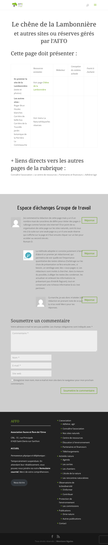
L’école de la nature (72, 473)
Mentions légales (64, 541)
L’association (65, 420)
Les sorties (68, 464)
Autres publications (72, 518)
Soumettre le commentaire (78, 390)
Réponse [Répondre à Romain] (89, 220)
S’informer (67, 489)
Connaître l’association (73, 428)
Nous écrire (19, 482)
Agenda (66, 459)
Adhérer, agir (69, 424)
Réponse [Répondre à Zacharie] (89, 253)
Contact (62, 523)
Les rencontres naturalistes (75, 478)
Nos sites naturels (71, 433)
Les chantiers (69, 468)
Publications (65, 510)
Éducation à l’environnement (76, 442)
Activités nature (66, 456)
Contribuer (68, 494)
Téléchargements (71, 451)
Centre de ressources (73, 437)
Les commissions (71, 506)
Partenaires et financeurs (74, 447)
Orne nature (68, 514)
